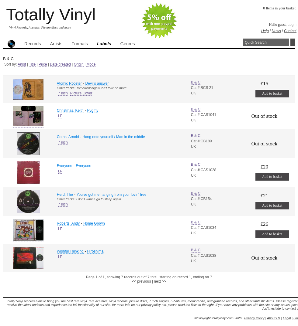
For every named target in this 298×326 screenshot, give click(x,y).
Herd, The (65, 194)
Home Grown (94, 223)
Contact (290, 31)
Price (43, 64)
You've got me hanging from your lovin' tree (112, 194)
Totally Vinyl (51, 14)
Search (292, 42)
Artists (56, 43)
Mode (90, 64)
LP (60, 116)
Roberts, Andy (68, 223)
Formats (79, 43)
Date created (60, 64)
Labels (104, 43)
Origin (79, 64)
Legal (287, 318)
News (276, 31)
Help (265, 31)
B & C (195, 82)
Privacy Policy (254, 318)
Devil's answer (97, 83)
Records (32, 43)
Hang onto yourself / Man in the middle (113, 137)
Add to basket (272, 93)
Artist (22, 64)
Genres (127, 43)
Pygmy (93, 110)
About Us (273, 318)
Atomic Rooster (69, 83)
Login (292, 24)
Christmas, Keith (70, 110)
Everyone (64, 166)
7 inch (63, 93)
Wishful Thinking (70, 251)
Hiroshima (95, 251)
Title (32, 64)
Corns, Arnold (68, 137)
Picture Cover (81, 93)
